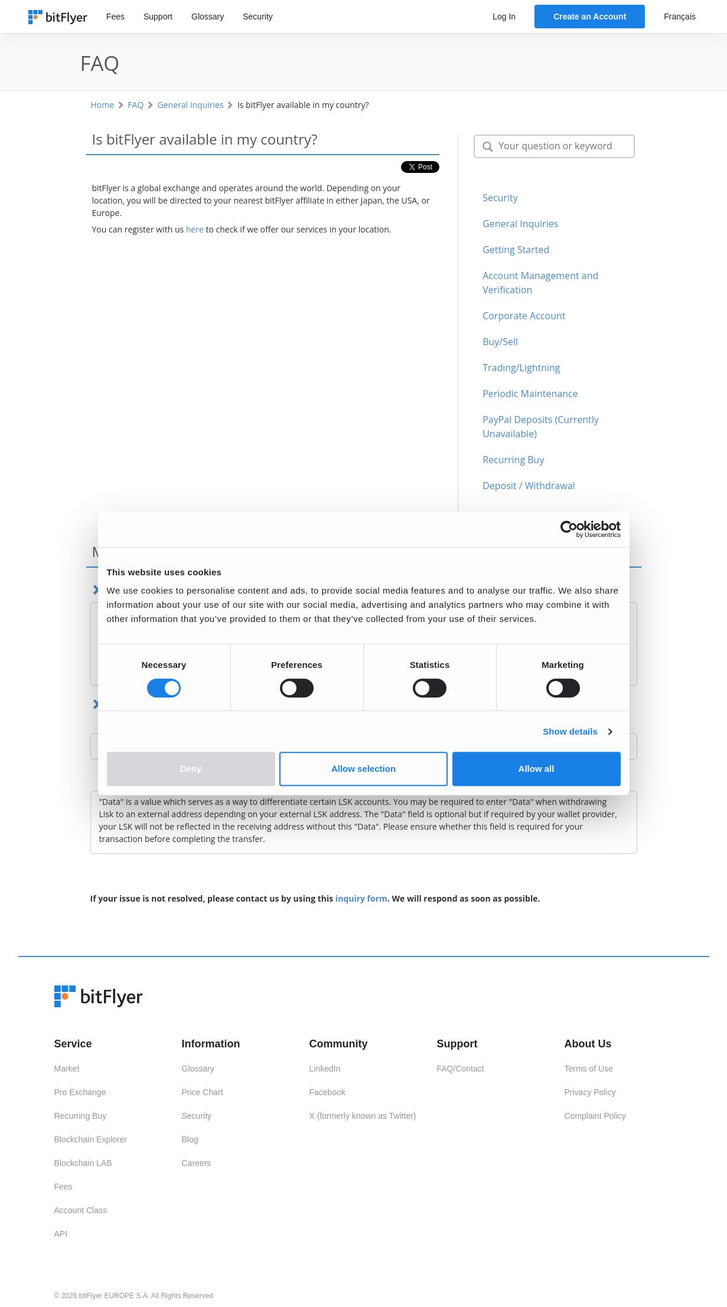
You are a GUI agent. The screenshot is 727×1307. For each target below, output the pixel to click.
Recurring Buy (80, 1116)
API (61, 1234)
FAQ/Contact (460, 1068)
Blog (190, 1139)
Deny (191, 769)
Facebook (327, 1092)
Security (258, 16)
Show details (570, 731)
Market (67, 1068)
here (195, 229)
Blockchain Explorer (91, 1139)
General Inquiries (191, 104)
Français (680, 16)
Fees (115, 16)
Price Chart (202, 1092)
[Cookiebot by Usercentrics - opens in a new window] (569, 529)
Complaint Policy (595, 1116)
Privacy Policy (590, 1092)
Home (103, 104)
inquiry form (361, 898)
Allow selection (363, 769)
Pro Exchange (80, 1092)
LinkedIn (325, 1068)
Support (158, 16)
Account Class (80, 1210)
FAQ (136, 104)
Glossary (207, 16)
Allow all (537, 769)
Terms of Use (589, 1068)
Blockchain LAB (83, 1163)
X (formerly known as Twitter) (362, 1116)
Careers (196, 1163)
